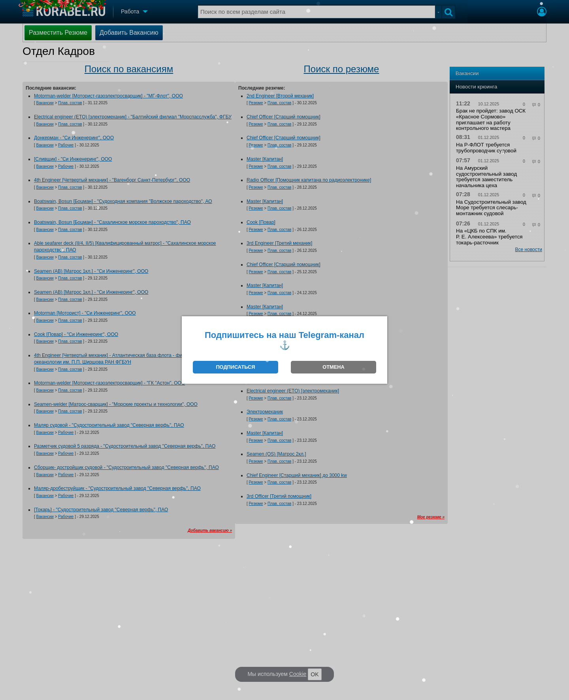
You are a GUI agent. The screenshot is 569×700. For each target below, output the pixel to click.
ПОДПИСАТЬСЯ (235, 367)
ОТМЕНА (333, 367)
